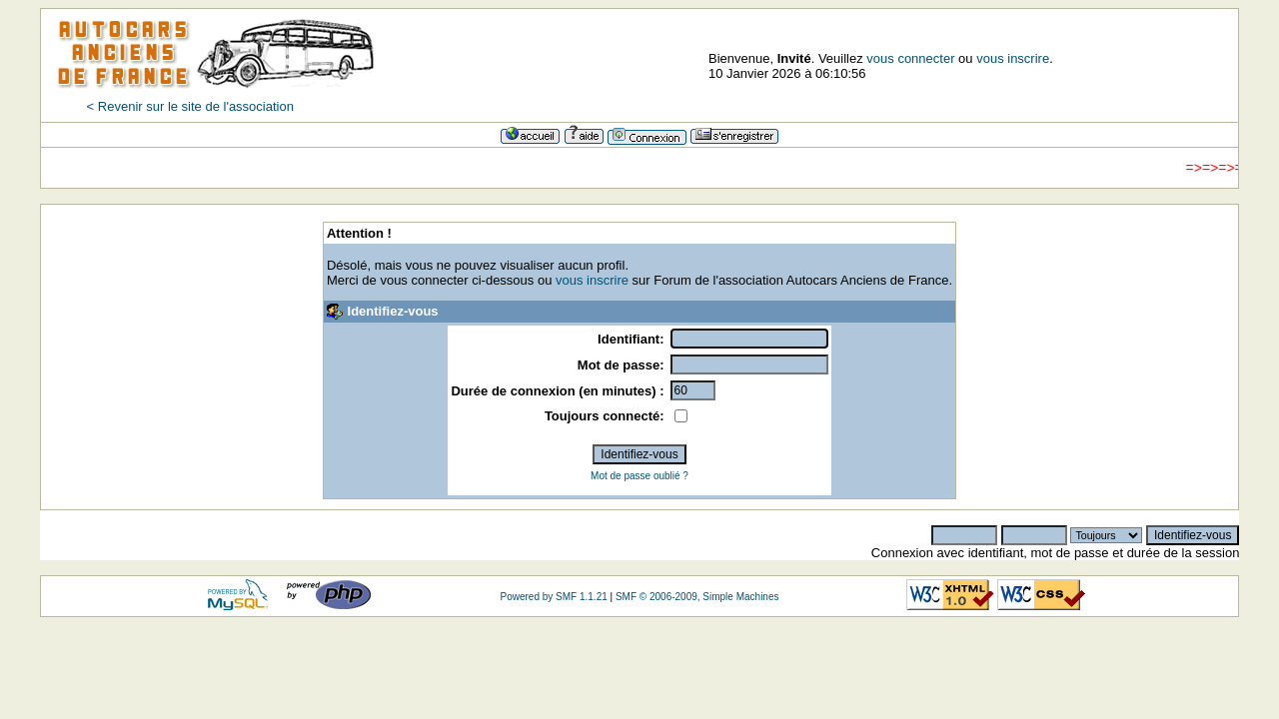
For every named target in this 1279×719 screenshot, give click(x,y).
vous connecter (910, 58)
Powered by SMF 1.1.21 (553, 596)
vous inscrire (1012, 58)
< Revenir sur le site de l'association (190, 106)
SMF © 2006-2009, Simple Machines (697, 596)
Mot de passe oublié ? (639, 475)
